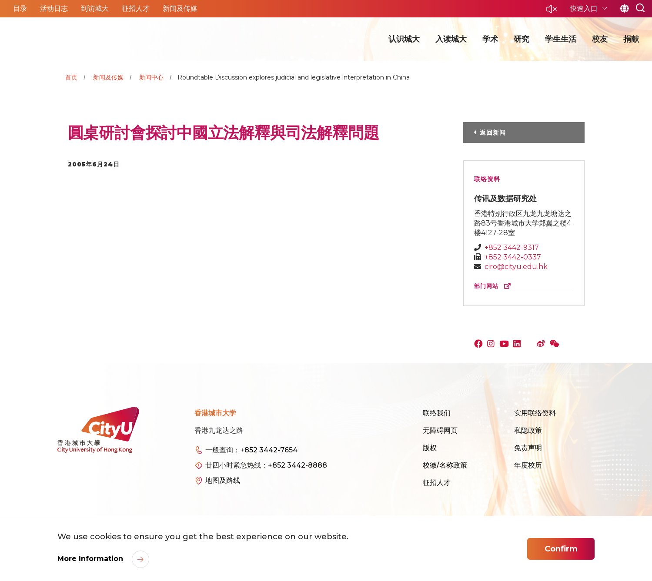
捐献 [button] (631, 39)
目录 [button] (20, 8)
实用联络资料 (535, 413)
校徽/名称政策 (445, 465)
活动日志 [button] (54, 8)
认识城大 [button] (404, 39)
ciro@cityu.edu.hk (516, 266)
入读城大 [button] (451, 39)
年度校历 (528, 465)
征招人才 (437, 482)
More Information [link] (91, 558)
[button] (551, 11)
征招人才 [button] (136, 8)
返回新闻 (493, 132)
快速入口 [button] (584, 8)
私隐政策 (528, 430)
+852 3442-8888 (297, 465)
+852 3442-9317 (512, 247)
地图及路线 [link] (222, 480)
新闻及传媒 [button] (180, 8)
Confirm (561, 549)
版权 (430, 448)
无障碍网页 (440, 430)
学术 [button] (490, 39)
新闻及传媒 (108, 77)
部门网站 (494, 286)
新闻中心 (151, 77)
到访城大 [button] (95, 8)
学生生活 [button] (560, 39)
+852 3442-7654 (269, 450)
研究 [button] (521, 39)
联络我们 (437, 413)
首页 (71, 77)
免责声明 (528, 448)
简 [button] (624, 8)
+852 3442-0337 (513, 257)
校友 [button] (600, 39)
